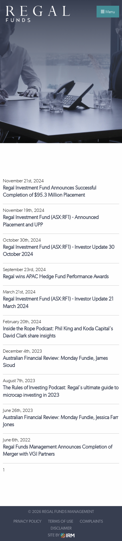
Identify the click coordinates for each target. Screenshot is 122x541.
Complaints (91, 522)
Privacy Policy (27, 522)
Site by (61, 535)
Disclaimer (61, 528)
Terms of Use (60, 522)
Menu (108, 11)
